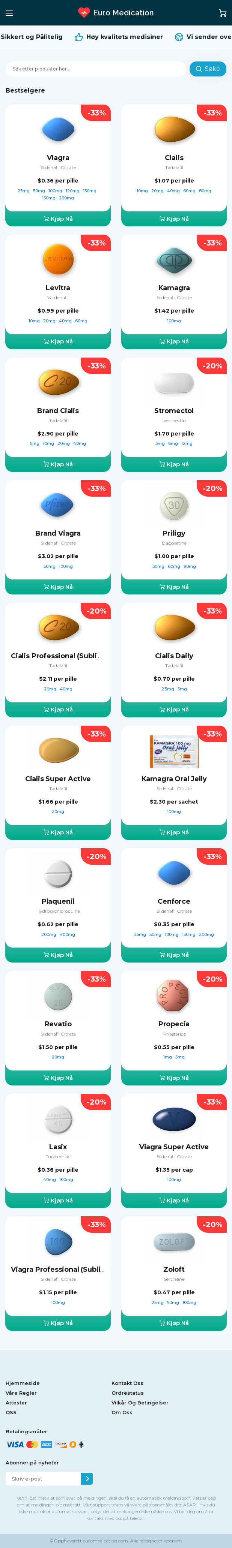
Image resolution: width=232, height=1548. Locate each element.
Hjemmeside (23, 1383)
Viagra (58, 158)
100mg (55, 190)
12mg (187, 443)
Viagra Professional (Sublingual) (66, 1269)
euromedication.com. (105, 1541)
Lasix (58, 1147)
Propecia (174, 1024)
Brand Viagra (58, 533)
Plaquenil (58, 901)
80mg (205, 190)
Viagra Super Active (174, 1147)
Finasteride (174, 1034)
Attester (16, 1403)
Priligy (174, 533)
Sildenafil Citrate (58, 167)
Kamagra (174, 288)
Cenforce (174, 901)
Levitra (58, 288)
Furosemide (58, 1156)
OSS (11, 1412)
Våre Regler (21, 1393)
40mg (174, 190)
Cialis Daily (174, 656)
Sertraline (174, 1279)
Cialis (174, 158)
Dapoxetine (174, 543)
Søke (208, 68)
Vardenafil (58, 297)
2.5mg (168, 689)
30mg (159, 566)
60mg (190, 190)
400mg (67, 934)
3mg (160, 443)
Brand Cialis (58, 411)
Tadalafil (174, 167)
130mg (90, 190)
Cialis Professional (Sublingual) (64, 656)
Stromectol (174, 411)
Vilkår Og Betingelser (140, 1403)
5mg (35, 443)
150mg (49, 198)
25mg (24, 190)
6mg (173, 443)
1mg (168, 1057)
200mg (66, 198)
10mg (143, 190)
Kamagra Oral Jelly (174, 779)
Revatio (58, 1024)
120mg (73, 190)
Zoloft (174, 1269)
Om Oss (122, 1412)
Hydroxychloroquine (58, 911)
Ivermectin (174, 420)
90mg (190, 566)
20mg (158, 190)
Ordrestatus (127, 1393)
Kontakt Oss (127, 1383)
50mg (39, 190)
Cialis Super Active (58, 779)
